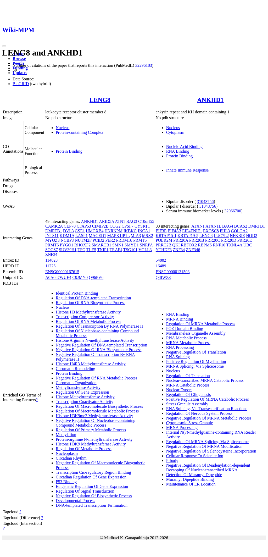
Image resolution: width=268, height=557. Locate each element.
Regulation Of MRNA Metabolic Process (200, 324)
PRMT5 (140, 240)
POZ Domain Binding (184, 328)
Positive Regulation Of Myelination (196, 361)
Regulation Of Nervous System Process (199, 413)
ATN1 (120, 221)
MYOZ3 (52, 240)
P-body (172, 460)
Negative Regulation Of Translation (196, 352)
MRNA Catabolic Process (187, 385)
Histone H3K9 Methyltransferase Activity (91, 444)
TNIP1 (103, 249)
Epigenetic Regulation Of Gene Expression (92, 486)
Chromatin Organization (76, 382)
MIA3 (136, 235)
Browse (19, 58)
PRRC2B (163, 245)
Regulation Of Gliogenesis (188, 394)
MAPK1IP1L (118, 235)
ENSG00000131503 (173, 271)
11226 (50, 266)
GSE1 (80, 231)
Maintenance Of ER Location (191, 484)
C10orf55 (146, 221)
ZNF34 (51, 254)
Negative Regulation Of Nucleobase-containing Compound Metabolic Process (95, 422)
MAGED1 (97, 235)
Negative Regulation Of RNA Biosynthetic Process (99, 350)
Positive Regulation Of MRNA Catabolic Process (207, 399)
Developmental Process (75, 500)
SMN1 (118, 245)
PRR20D (228, 240)
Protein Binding (69, 151)
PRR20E (244, 240)
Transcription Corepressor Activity (85, 317)
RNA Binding (177, 151)
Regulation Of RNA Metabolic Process (88, 321)
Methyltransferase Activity (78, 387)
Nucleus (62, 127)
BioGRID (21, 83)
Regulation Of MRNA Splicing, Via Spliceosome (207, 441)
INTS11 (52, 235)
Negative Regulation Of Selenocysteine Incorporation (211, 451)
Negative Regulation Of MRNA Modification (204, 446)
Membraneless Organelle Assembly (196, 333)
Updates (20, 72)
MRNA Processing (182, 427)
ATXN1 (198, 226)
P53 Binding (66, 481)
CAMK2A (54, 226)
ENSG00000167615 (62, 271)
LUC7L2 (221, 235)
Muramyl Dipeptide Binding (190, 479)
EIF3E (161, 231)
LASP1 (81, 235)
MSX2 (147, 235)
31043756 (205, 201)
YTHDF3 (164, 249)
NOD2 (251, 235)
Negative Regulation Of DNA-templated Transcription (101, 345)
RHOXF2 (82, 245)
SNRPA (146, 245)
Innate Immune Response (187, 170)
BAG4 (227, 226)
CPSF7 (127, 226)
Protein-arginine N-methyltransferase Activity (94, 439)
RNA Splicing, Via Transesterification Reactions (206, 408)
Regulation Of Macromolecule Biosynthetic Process (99, 406)
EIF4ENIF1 (192, 231)
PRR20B (196, 240)
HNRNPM (113, 231)
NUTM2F (83, 240)
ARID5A (106, 221)
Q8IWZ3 (163, 277)
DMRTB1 (53, 231)
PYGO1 (66, 245)
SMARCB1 (101, 245)
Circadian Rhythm (71, 458)
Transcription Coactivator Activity (84, 401)
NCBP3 (67, 240)
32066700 (232, 211)
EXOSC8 (211, 231)
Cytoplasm (175, 132)
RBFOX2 (189, 245)
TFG (81, 249)
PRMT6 (52, 245)
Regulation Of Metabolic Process (83, 448)
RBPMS (205, 245)
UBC (247, 245)
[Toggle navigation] (4, 46)
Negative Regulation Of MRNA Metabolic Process (209, 418)
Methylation (66, 434)
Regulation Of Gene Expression (82, 392)
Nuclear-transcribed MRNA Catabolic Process (205, 380)
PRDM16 (124, 240)
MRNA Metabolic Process (188, 342)
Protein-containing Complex (79, 132)
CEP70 (70, 226)
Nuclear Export (179, 390)
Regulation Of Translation (188, 375)
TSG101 (130, 249)
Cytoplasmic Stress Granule (189, 423)
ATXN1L (213, 226)
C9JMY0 (80, 277)
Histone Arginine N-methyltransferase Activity (95, 340)
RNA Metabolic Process (186, 338)
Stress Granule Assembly (187, 404)
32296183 (143, 65)
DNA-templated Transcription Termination (91, 505)
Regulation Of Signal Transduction (85, 491)
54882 (161, 260)
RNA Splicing (178, 357)
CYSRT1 (142, 226)
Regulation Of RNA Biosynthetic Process (90, 302)
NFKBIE (237, 235)
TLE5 (91, 249)
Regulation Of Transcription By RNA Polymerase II (99, 326)
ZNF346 (193, 249)
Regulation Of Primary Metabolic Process (91, 430)
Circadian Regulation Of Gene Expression (91, 477)
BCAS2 (240, 226)
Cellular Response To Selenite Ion (194, 456)
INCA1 (144, 231)
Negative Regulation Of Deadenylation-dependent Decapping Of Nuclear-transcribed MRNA (208, 467)
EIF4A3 (174, 231)
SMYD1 (132, 245)
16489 (161, 266)
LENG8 (100, 99)
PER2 (110, 240)
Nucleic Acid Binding (184, 146)
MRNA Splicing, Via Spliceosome (195, 366)
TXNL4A (234, 245)
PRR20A (180, 240)
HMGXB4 (95, 231)
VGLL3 (145, 249)
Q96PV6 (96, 277)
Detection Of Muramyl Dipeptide (194, 474)
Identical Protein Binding (77, 293)
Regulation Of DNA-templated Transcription (93, 298)
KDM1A (67, 235)
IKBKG (130, 231)
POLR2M (164, 240)
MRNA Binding (179, 319)
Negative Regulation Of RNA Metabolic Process (96, 378)
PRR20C (212, 240)
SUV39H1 (68, 249)
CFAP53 (84, 226)
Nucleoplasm (67, 453)
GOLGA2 (239, 231)
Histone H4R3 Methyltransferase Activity (91, 364)
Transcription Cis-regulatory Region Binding (93, 472)
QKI (176, 245)
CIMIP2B (100, 226)
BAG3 (131, 221)
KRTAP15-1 (166, 235)
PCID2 (98, 240)
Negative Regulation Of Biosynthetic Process (94, 496)
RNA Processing (180, 347)
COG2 (115, 226)
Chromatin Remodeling (75, 368)
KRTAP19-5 (187, 235)
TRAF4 (115, 249)
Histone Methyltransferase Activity (85, 397)
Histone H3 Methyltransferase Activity (88, 312)
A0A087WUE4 (58, 277)
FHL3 (225, 231)
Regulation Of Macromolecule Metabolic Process (97, 411)
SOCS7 (51, 249)
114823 (51, 260)
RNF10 (219, 245)
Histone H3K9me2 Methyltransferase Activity (94, 415)
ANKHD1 (210, 99)
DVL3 (68, 231)
